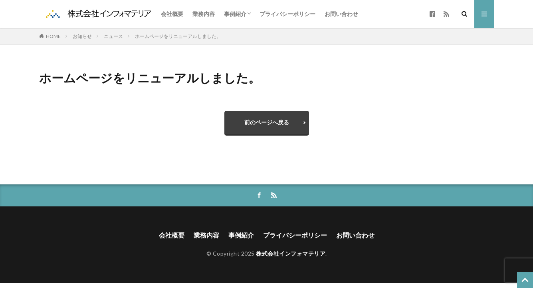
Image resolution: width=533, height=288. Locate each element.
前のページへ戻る (266, 122)
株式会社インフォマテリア (290, 253)
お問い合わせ (341, 13)
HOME (53, 36)
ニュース (113, 36)
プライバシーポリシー (287, 13)
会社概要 (172, 13)
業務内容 (203, 13)
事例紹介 (235, 13)
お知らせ (82, 36)
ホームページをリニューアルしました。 (178, 36)
